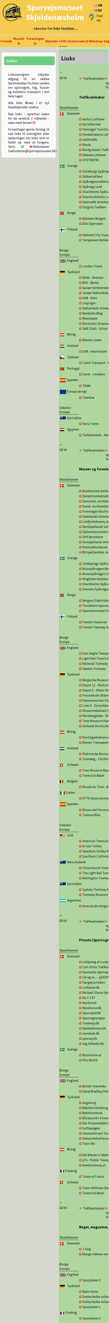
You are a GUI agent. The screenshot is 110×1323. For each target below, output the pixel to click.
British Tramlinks (94, 1086)
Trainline (88, 397)
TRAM (86, 386)
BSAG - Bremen (93, 277)
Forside (6, 41)
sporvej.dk (89, 1038)
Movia (86, 145)
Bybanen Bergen (93, 218)
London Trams (92, 266)
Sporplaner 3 (91, 1280)
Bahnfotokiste (92, 1113)
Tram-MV (88, 1143)
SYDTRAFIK (90, 160)
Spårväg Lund (92, 187)
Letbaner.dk (91, 987)
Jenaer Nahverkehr (95, 293)
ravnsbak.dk (90, 1033)
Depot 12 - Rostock (95, 685)
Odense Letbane (94, 155)
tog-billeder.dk (93, 1043)
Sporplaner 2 (91, 1318)
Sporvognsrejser (93, 1018)
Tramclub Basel (93, 775)
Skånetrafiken (92, 176)
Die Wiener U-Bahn (95, 1155)
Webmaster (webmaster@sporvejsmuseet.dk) (32, 148)
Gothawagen (91, 1128)
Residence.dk (91, 1008)
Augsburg (89, 1103)
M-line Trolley (92, 846)
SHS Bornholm (92, 537)
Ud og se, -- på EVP (95, 977)
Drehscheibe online (96, 1297)
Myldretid (89, 1003)
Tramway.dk (90, 1023)
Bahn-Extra (90, 1291)
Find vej (99, 18)
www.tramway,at (94, 1165)
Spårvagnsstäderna (96, 181)
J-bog (86, 1249)
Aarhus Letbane (93, 119)
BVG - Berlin (90, 283)
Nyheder (51, 41)
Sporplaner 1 (91, 1307)
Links (63, 41)
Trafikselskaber (94, 78)
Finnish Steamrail (94, 622)
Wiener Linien (92, 340)
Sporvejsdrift (91, 1013)
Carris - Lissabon (93, 374)
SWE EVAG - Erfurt (95, 328)
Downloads (76, 41)
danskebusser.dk (94, 1028)
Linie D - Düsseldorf (96, 705)
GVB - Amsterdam (94, 351)
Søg (106, 41)
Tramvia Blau (91, 815)
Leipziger (89, 303)
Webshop (96, 41)
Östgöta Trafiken (94, 207)
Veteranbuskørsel (95, 547)
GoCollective (91, 124)
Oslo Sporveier (92, 223)
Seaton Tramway (94, 669)
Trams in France (93, 1176)
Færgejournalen (93, 982)
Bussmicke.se (91, 1055)
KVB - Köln (89, 298)
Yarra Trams (90, 423)
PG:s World (89, 1060)
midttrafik (89, 139)
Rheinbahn (89, 318)
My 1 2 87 (88, 998)
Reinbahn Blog (92, 313)
